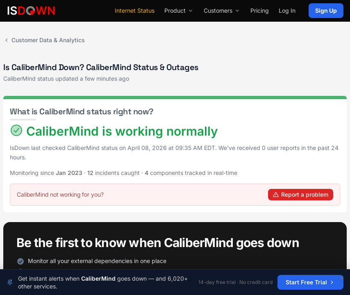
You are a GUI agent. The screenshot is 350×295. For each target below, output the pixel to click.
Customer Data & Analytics (44, 39)
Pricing (259, 10)
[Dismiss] (342, 278)
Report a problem (300, 194)
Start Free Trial (310, 282)
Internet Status (135, 10)
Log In (287, 10)
